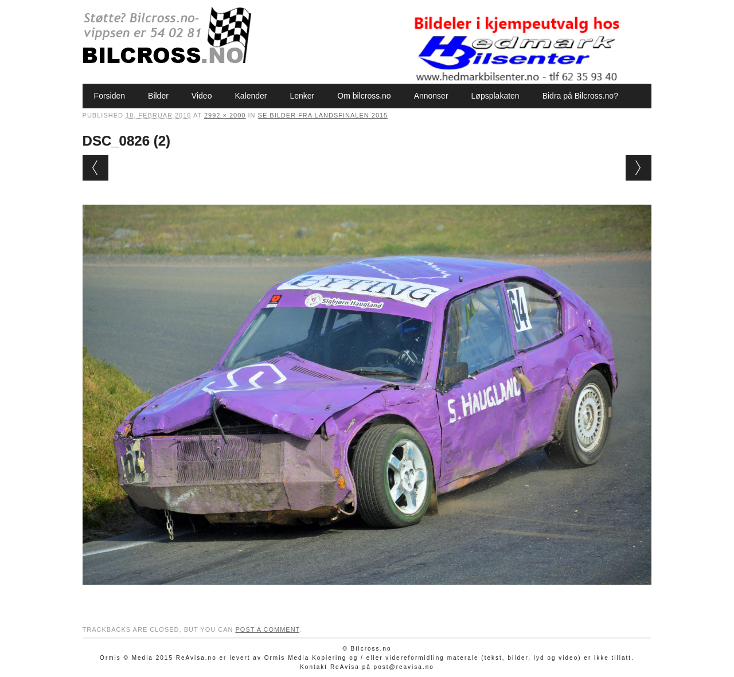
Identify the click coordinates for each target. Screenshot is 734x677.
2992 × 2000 (224, 115)
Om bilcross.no (364, 95)
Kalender (251, 95)
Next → (638, 168)
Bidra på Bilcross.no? (580, 95)
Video (202, 95)
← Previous (95, 168)
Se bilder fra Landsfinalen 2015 (323, 115)
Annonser (431, 95)
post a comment (267, 629)
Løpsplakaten (495, 95)
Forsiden (109, 95)
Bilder (158, 95)
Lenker (302, 95)
